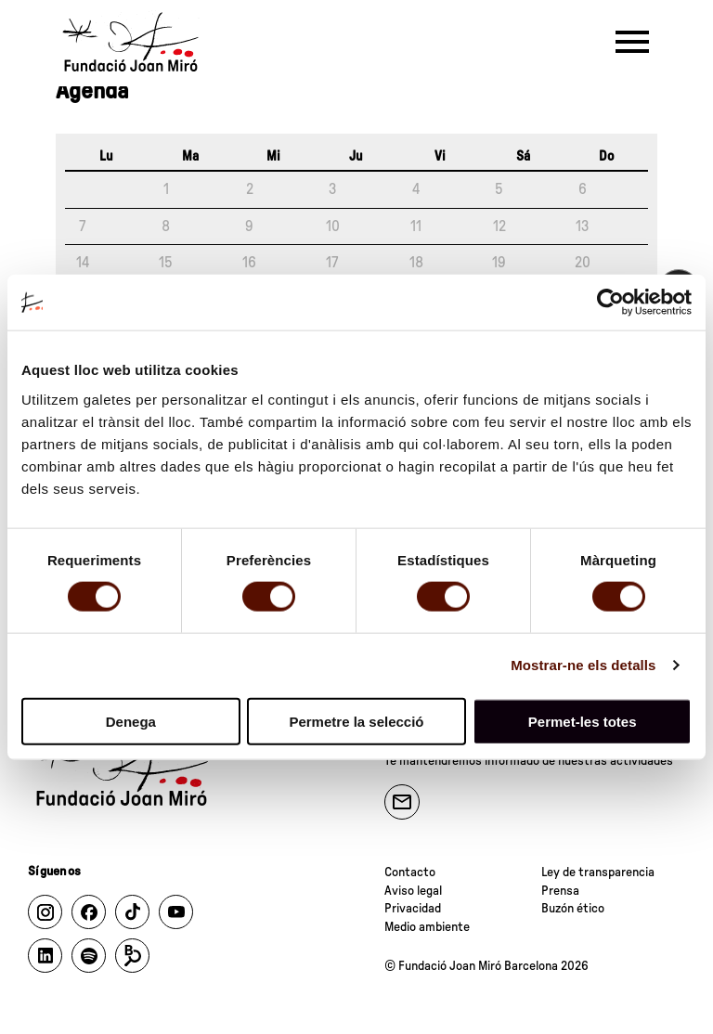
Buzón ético (572, 908)
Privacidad (412, 908)
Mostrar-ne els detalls (583, 665)
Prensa (560, 891)
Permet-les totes (582, 721)
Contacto (409, 872)
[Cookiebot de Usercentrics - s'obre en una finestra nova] (610, 303)
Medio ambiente (427, 927)
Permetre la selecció (356, 721)
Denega (131, 721)
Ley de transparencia (598, 872)
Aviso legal (413, 891)
